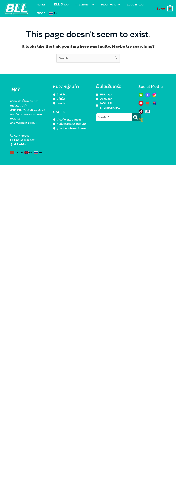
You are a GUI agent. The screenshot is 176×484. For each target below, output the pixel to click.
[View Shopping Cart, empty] (164, 8)
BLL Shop (61, 4)
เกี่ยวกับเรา (84, 4)
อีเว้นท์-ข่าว (110, 4)
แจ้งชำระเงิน (135, 4)
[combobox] (114, 117)
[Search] (136, 117)
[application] (92, 4)
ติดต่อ (41, 13)
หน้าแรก (42, 4)
